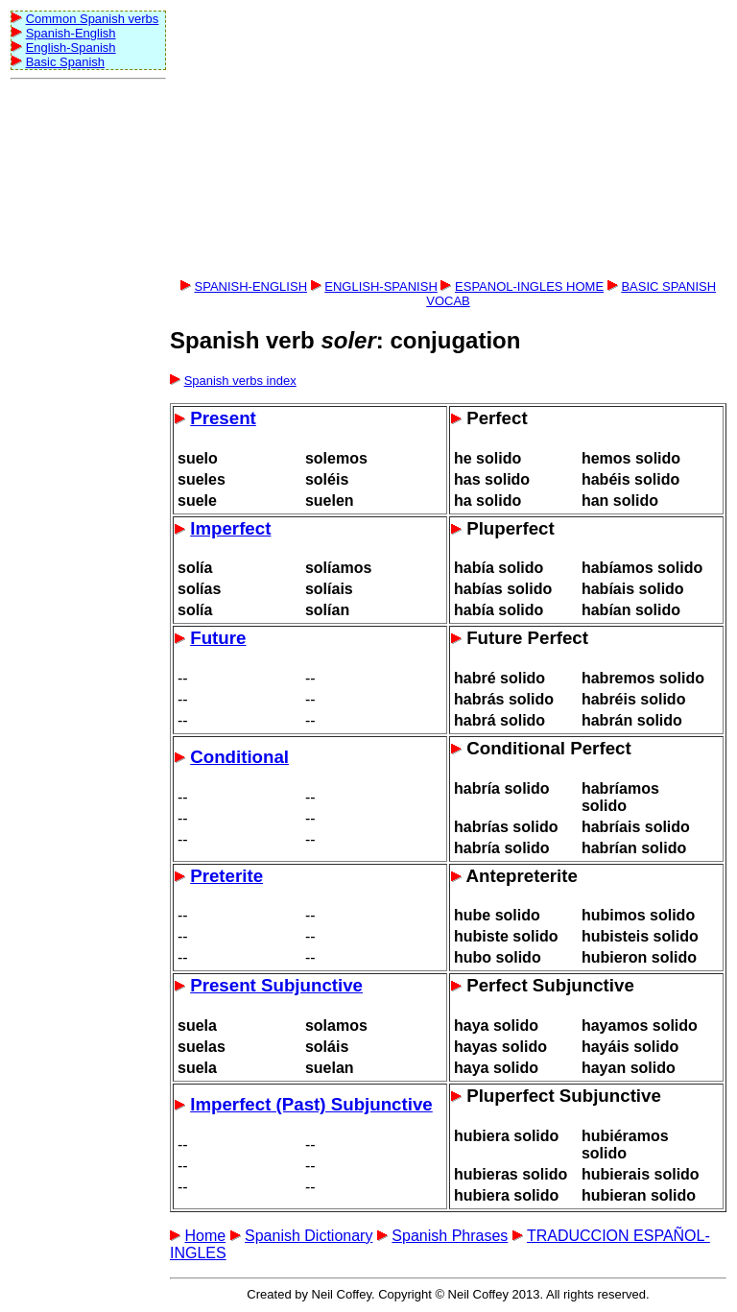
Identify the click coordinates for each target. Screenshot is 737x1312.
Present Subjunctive (276, 985)
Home (205, 1236)
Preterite (226, 876)
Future (218, 638)
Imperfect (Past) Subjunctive (311, 1104)
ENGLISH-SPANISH (381, 286)
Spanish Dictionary (308, 1236)
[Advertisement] (87, 375)
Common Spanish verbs (92, 19)
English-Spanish (71, 47)
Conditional (239, 757)
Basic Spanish (65, 62)
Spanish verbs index (240, 380)
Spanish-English (71, 33)
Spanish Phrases (450, 1236)
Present (223, 418)
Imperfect (230, 528)
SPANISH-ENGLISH (251, 286)
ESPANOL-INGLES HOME (529, 286)
